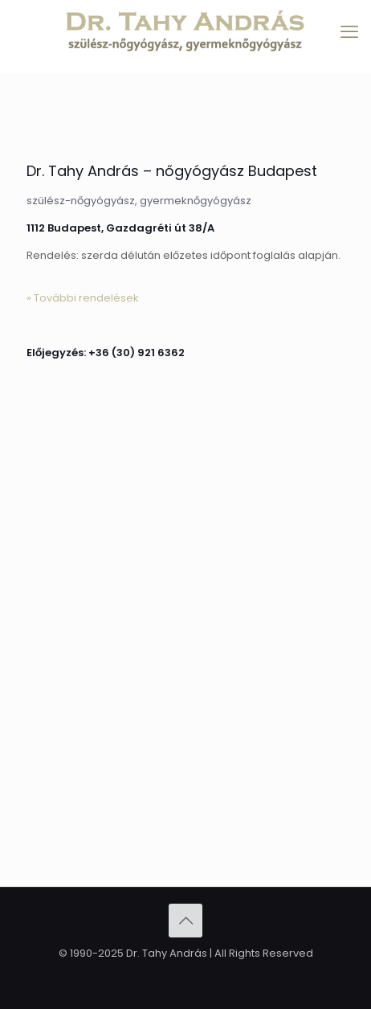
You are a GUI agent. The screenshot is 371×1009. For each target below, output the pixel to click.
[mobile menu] (349, 32)
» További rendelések (82, 298)
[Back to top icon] (185, 920)
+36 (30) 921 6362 (136, 352)
